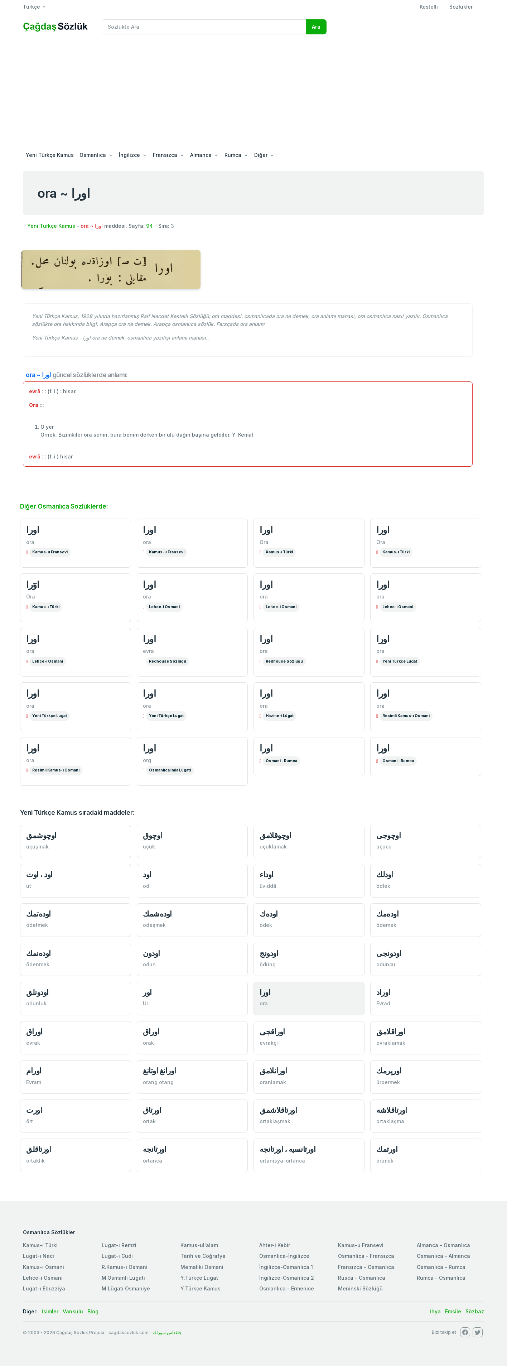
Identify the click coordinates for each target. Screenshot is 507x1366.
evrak (33, 1043)
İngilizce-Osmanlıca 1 (286, 1267)
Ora (264, 542)
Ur (145, 1003)
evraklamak (390, 1043)
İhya (435, 1311)
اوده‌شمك (157, 913)
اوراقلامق (390, 1031)
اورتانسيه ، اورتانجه (287, 1149)
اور (147, 992)
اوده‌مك (387, 913)
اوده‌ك (269, 913)
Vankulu (73, 1311)
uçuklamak (273, 846)
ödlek (383, 886)
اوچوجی (388, 835)
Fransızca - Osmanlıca (366, 1267)
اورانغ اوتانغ (159, 1070)
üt (28, 886)
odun (149, 964)
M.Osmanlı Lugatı (123, 1278)
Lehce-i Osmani (164, 607)
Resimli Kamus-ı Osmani (406, 715)
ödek (266, 925)
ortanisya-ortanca (282, 1161)
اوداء (267, 874)
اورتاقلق (38, 1149)
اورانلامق (273, 1070)
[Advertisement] (253, 94)
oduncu (385, 964)
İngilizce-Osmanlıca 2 (286, 1278)
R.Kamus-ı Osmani (125, 1267)
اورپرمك (388, 1070)
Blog (92, 1311)
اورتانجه (154, 1149)
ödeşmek (154, 925)
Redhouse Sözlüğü (167, 661)
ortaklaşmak (275, 1121)
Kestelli (429, 7)
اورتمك (386, 1149)
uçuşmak (37, 846)
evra (148, 651)
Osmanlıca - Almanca (443, 1256)
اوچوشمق (41, 835)
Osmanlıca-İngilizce (284, 1256)
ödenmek (37, 964)
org (147, 760)
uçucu (384, 846)
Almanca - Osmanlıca (443, 1245)
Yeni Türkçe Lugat (399, 661)
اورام (34, 1070)
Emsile (453, 1311)
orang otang (158, 1082)
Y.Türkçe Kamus (200, 1288)
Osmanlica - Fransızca (366, 1256)
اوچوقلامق (275, 835)
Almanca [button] (201, 155)
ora (30, 542)
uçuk (149, 846)
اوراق (34, 1031)
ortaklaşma (390, 1121)
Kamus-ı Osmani (43, 1267)
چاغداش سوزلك (167, 1332)
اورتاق (152, 1110)
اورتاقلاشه (391, 1110)
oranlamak (273, 1082)
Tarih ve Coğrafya (203, 1256)
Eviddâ (268, 886)
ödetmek (37, 925)
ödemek (386, 925)
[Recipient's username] (204, 26)
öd (146, 886)
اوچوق (152, 835)
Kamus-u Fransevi (50, 552)
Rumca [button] (232, 155)
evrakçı (269, 1043)
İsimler (50, 1311)
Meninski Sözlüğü (360, 1288)
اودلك (384, 874)
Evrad (383, 1003)
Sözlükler (461, 7)
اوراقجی (272, 1031)
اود (147, 874)
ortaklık (35, 1161)
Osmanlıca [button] (92, 155)
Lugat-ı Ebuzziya (44, 1288)
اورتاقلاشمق (278, 1110)
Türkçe (31, 7)
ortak (149, 1121)
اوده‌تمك (38, 913)
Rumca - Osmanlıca (441, 1278)
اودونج (269, 953)
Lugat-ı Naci (38, 1256)
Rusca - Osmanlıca (361, 1278)
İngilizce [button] (129, 155)
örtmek (384, 1161)
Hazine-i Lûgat (280, 715)
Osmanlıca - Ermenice (286, 1288)
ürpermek (388, 1082)
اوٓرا (32, 584)
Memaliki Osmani (201, 1267)
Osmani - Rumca (281, 761)
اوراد (383, 992)
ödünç (267, 964)
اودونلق (37, 992)
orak (148, 1043)
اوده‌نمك (38, 953)
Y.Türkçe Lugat (199, 1278)
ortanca (152, 1161)
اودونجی (388, 953)
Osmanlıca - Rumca (441, 1267)
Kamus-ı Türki (279, 552)
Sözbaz (474, 1311)
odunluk (36, 1003)
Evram (33, 1082)
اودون (151, 953)
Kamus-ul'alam (199, 1245)
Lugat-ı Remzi (119, 1245)
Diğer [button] (260, 155)
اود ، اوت (39, 874)
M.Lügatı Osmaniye (126, 1288)
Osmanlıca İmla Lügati (170, 770)
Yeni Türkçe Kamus (50, 155)
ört (29, 1121)
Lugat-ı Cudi (117, 1256)
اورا (32, 529)
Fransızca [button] (165, 155)
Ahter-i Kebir (274, 1245)
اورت (34, 1110)
